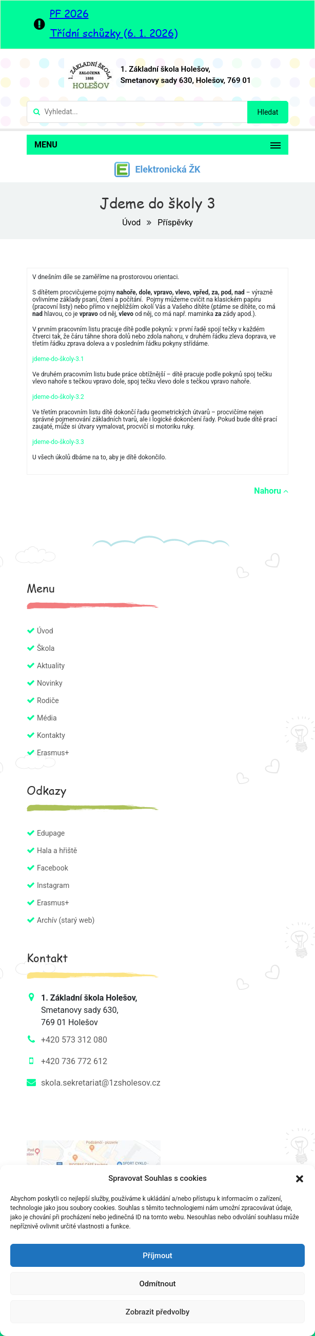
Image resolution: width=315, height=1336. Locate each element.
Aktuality (51, 666)
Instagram (53, 885)
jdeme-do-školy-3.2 (58, 396)
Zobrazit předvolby (158, 1312)
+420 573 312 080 (74, 1040)
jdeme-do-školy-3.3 (58, 442)
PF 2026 (69, 13)
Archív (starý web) (65, 920)
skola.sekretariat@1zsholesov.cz (101, 1083)
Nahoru (271, 491)
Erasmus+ (53, 753)
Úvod (132, 222)
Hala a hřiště (57, 850)
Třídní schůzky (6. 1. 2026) (114, 33)
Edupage (51, 833)
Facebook (52, 868)
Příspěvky (175, 222)
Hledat (268, 112)
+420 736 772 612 (74, 1061)
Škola (45, 648)
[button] (299, 1178)
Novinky (50, 683)
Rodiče (48, 700)
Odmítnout (158, 1283)
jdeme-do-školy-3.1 (58, 359)
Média (47, 718)
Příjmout (157, 1255)
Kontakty (51, 735)
